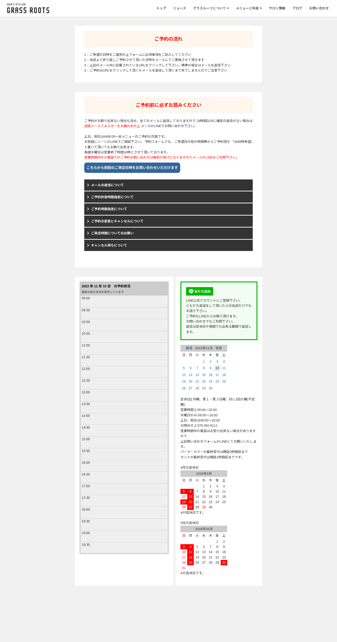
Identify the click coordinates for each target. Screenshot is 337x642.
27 (190, 388)
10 (217, 368)
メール (102, 142)
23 (210, 381)
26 (184, 388)
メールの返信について (107, 185)
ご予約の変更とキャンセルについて (117, 221)
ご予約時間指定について (109, 209)
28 (197, 388)
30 (210, 388)
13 (190, 375)
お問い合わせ (319, 8)
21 (197, 381)
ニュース (179, 8)
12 (184, 375)
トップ (161, 8)
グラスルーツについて (211, 8)
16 (210, 375)
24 (217, 381)
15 (204, 375)
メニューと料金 (249, 8)
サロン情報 (277, 8)
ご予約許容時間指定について (112, 197)
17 (217, 375)
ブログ (297, 8)
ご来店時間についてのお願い (112, 233)
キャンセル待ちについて (109, 245)
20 (190, 381)
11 (224, 368)
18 (224, 375)
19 (184, 381)
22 (204, 381)
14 (197, 375)
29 (204, 388)
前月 (189, 348)
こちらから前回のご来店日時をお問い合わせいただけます (132, 168)
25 (224, 381)
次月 (218, 348)
